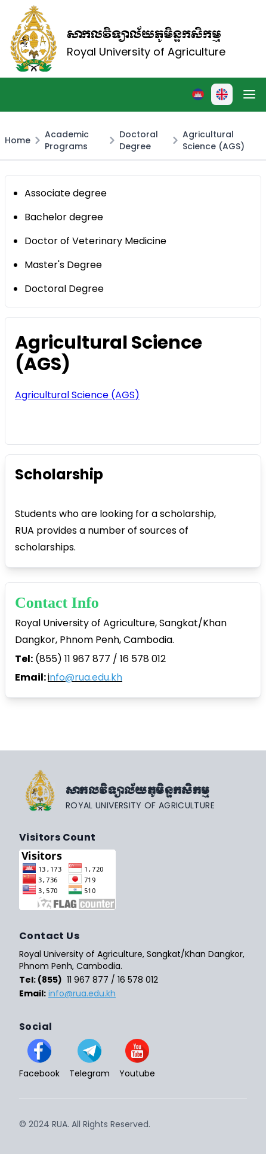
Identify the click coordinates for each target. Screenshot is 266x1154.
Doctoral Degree (138, 140)
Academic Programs (67, 140)
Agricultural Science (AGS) (214, 140)
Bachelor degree (63, 217)
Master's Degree (63, 265)
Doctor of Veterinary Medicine (95, 241)
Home (17, 140)
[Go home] (133, 790)
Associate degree (65, 193)
